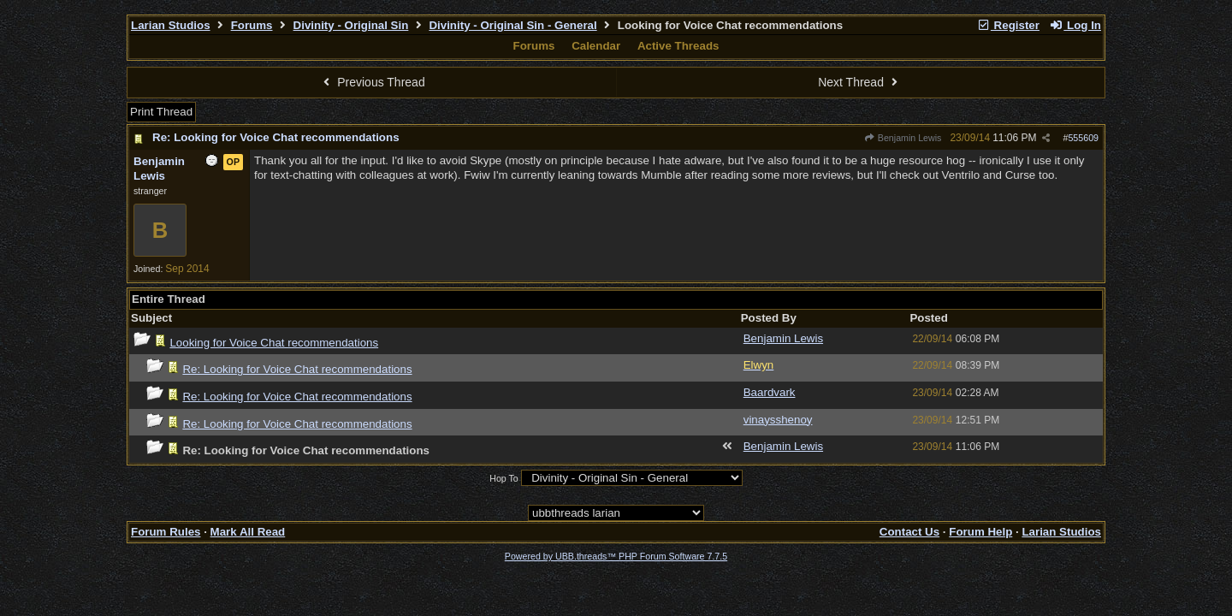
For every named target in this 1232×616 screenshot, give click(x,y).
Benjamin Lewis (903, 138)
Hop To (503, 478)
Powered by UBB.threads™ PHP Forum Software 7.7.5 (616, 556)
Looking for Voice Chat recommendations (273, 342)
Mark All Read (248, 531)
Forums (252, 25)
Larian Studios (170, 25)
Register (1008, 25)
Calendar (596, 45)
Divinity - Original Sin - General (512, 25)
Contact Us (909, 531)
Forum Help (980, 531)
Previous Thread (372, 82)
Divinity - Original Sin (351, 25)
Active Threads (678, 45)
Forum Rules (165, 531)
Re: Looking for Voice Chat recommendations (276, 137)
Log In (1075, 25)
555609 (1083, 138)
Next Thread (860, 82)
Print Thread (161, 111)
